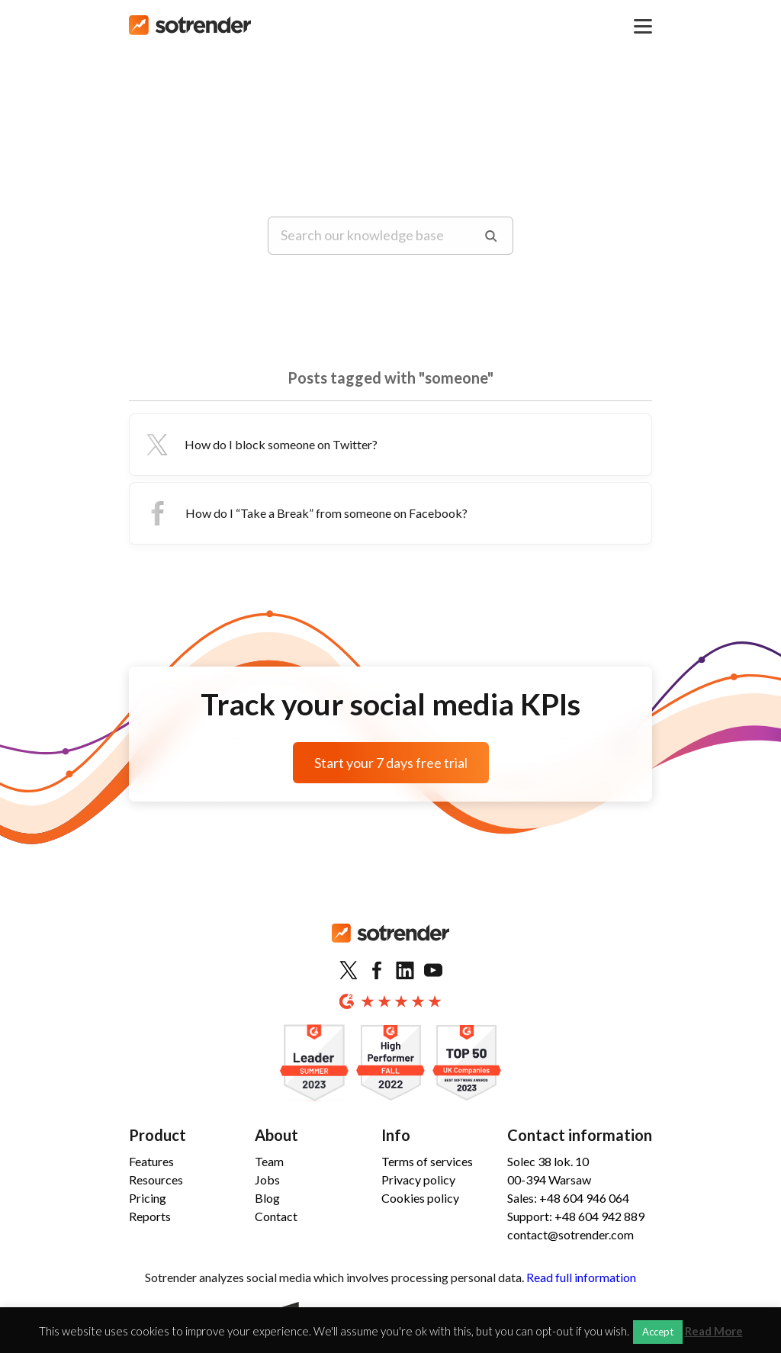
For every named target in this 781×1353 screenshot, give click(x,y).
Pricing (147, 1198)
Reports (150, 1216)
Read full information (581, 1277)
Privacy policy (418, 1179)
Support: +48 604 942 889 (575, 1216)
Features (151, 1161)
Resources (156, 1179)
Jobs (267, 1179)
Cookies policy (420, 1198)
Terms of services (427, 1161)
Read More (714, 1331)
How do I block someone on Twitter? (260, 444)
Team (269, 1161)
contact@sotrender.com (570, 1234)
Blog (267, 1198)
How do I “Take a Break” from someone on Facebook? (305, 513)
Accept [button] (657, 1332)
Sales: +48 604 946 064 (568, 1198)
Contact (276, 1216)
